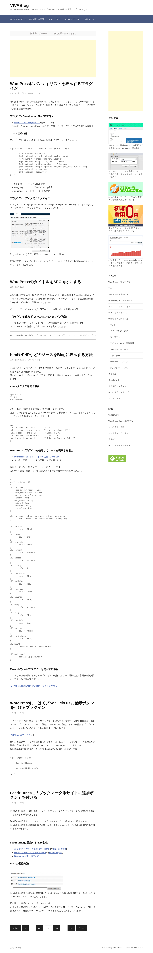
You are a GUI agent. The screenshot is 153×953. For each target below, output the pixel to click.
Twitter (111, 288)
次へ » (81, 928)
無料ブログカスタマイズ (119, 306)
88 (39, 928)
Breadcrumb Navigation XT (27, 122)
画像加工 (112, 374)
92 (71, 928)
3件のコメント (34, 93)
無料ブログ (89, 19)
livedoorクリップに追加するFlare (30, 852)
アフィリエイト (115, 398)
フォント (114, 325)
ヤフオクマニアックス (118, 433)
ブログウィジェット (119, 349)
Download (54, 457)
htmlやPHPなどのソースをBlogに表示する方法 (51, 355)
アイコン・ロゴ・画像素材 (122, 343)
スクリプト (115, 337)
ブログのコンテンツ (117, 386)
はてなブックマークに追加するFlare (31, 849)
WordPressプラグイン (118, 294)
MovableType (72, 19)
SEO (58, 19)
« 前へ (15, 928)
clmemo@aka (59, 849)
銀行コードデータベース (119, 445)
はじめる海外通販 (116, 427)
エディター (115, 355)
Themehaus (138, 947)
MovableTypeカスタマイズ (120, 300)
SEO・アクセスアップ (118, 392)
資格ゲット (113, 439)
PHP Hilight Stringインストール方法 (31, 457)
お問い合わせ (15, 947)
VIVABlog (19, 5)
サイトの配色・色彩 (119, 331)
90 (57, 928)
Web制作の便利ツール (39, 19)
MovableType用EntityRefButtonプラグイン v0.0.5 (34, 686)
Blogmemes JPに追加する (26, 856)
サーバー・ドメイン (119, 361)
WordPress (16, 19)
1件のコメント (34, 360)
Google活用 (113, 380)
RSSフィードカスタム (118, 313)
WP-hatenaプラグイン (21, 735)
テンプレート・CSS (119, 368)
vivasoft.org (113, 415)
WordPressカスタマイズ (119, 282)
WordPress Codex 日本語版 (120, 421)
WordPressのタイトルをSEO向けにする (45, 282)
